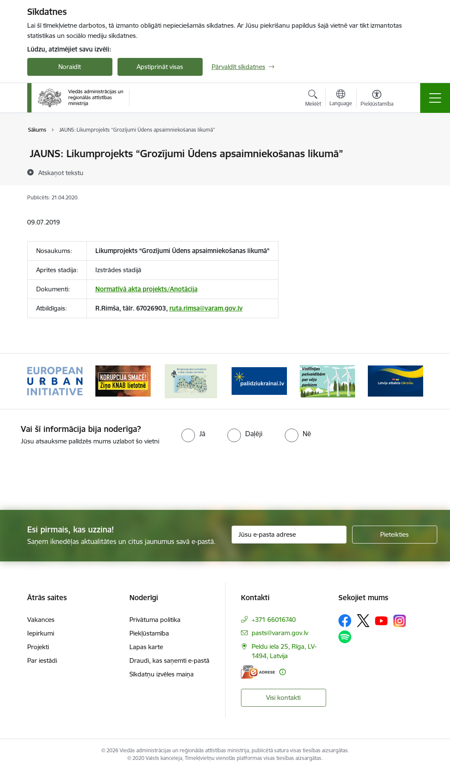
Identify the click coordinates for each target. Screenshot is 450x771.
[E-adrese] (258, 672)
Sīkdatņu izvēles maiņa (161, 674)
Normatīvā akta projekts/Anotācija (146, 289)
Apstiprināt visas (160, 67)
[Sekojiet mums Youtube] (381, 620)
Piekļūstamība (149, 633)
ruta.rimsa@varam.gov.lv (206, 308)
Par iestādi (42, 660)
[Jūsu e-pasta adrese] (289, 535)
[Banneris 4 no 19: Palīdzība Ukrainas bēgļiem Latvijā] (259, 381)
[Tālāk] (409, 381)
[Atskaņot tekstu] (60, 172)
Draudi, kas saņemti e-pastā (169, 660)
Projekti (38, 647)
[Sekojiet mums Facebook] (344, 620)
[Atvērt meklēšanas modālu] (313, 99)
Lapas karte (146, 647)
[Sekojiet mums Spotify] (344, 636)
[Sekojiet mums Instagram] (399, 621)
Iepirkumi (40, 633)
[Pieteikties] (394, 535)
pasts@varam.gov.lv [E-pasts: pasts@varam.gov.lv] (280, 633)
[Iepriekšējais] (41, 381)
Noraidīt (69, 67)
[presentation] (71, 478)
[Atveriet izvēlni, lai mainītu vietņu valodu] (340, 99)
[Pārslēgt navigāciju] (435, 98)
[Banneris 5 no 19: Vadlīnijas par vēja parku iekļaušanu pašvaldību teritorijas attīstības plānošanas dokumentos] (327, 381)
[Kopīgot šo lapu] (411, 171)
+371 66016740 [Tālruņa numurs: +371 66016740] (274, 620)
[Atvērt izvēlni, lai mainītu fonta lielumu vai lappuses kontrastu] (377, 99)
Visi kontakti (283, 697)
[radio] (193, 434)
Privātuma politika (155, 620)
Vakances (40, 620)
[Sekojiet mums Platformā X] (363, 620)
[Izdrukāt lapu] (411, 150)
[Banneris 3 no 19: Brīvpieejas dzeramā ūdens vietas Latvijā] (191, 381)
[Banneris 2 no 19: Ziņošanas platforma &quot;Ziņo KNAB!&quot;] (123, 381)
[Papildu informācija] (282, 672)
